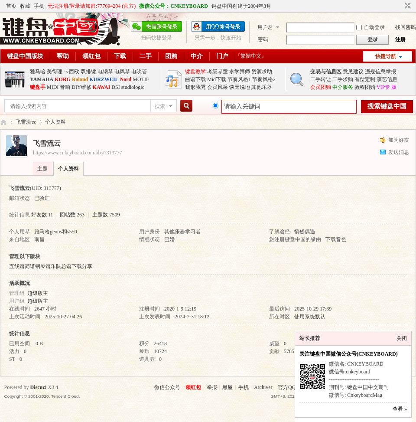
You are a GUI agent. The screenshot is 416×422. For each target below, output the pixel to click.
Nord (126, 79)
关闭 (401, 338)
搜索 (160, 106)
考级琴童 (217, 72)
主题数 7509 (106, 215)
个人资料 (68, 169)
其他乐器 (261, 87)
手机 (39, 6)
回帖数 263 (72, 215)
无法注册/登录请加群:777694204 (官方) (92, 6)
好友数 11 (42, 215)
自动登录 (370, 27)
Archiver (263, 387)
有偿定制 (364, 79)
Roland (80, 79)
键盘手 (38, 87)
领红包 (91, 56)
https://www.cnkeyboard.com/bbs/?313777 (77, 153)
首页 (11, 6)
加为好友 (398, 140)
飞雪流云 (26, 122)
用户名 (265, 27)
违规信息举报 (380, 72)
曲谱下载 (195, 79)
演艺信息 (387, 79)
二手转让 (320, 79)
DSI (115, 87)
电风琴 (122, 72)
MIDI (52, 87)
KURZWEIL (103, 79)
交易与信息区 (325, 72)
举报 (212, 387)
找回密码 (405, 27)
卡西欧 (71, 72)
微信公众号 (167, 387)
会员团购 (320, 87)
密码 (263, 39)
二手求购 (342, 79)
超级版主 (37, 293)
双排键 (88, 72)
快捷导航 (385, 56)
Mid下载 (216, 79)
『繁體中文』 (250, 56)
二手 (146, 56)
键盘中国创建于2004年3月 (241, 6)
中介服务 (342, 87)
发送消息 (398, 152)
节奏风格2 (264, 79)
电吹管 (139, 72)
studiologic (132, 87)
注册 (400, 39)
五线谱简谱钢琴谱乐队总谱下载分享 (50, 266)
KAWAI (101, 87)
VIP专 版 (386, 87)
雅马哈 (38, 72)
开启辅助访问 (399, 6)
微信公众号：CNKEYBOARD (173, 6)
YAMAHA (41, 79)
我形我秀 (195, 87)
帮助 (63, 56)
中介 (197, 56)
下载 (120, 56)
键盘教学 (195, 72)
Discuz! (38, 387)
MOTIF (141, 79)
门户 (222, 56)
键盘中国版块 (25, 56)
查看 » (400, 409)
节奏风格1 (239, 79)
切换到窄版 (407, 6)
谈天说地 (239, 87)
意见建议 (353, 72)
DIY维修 (81, 87)
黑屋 (227, 387)
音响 (65, 87)
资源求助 (261, 72)
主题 (42, 169)
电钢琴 (105, 72)
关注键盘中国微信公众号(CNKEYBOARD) (348, 354)
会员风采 (217, 87)
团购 (171, 56)
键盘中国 (3, 122)
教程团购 (364, 87)
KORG (63, 79)
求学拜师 (239, 72)
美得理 (54, 72)
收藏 (25, 6)
